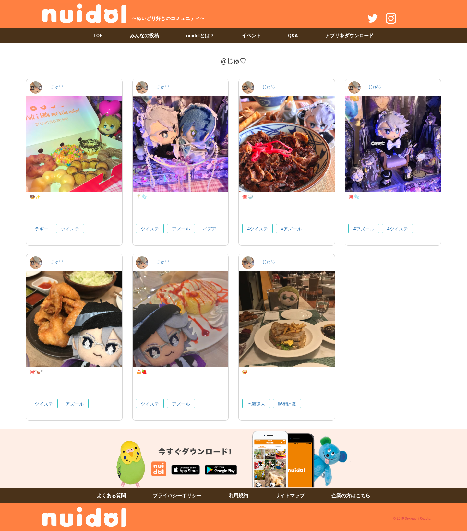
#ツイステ (257, 228)
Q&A (293, 36)
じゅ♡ (56, 86)
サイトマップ (290, 496)
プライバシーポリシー (177, 496)
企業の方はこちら (350, 496)
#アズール (291, 228)
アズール (181, 228)
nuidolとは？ (200, 36)
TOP (98, 36)
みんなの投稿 (144, 36)
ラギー (41, 228)
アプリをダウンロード (349, 36)
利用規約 (238, 496)
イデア (209, 228)
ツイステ (70, 228)
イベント (251, 36)
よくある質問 (111, 496)
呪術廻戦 (287, 404)
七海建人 (256, 404)
